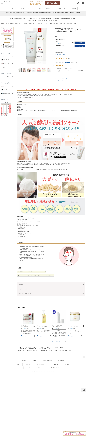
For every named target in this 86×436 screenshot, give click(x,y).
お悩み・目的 (5, 77)
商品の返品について (59, 52)
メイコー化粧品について (63, 8)
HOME (2, 23)
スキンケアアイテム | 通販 (29, 23)
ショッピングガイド (50, 8)
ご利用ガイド (28, 364)
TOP (18, 364)
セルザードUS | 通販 (59, 347)
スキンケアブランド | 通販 (46, 347)
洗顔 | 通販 (40, 23)
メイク (34, 360)
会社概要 (67, 364)
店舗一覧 (28, 367)
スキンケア (21, 8)
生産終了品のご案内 (42, 364)
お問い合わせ (56, 364)
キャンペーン (13, 8)
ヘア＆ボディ (6, 63)
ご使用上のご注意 (23, 289)
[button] (19, 326)
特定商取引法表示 (40, 367)
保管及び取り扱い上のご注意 (25, 293)
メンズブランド (6, 93)
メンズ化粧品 (61, 360)
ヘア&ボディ (39, 8)
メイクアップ (30, 8)
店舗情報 (74, 8)
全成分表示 (21, 284)
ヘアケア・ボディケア (47, 360)
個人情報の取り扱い (55, 367)
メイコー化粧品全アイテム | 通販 (14, 23)
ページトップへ (84, 357)
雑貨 (4, 67)
